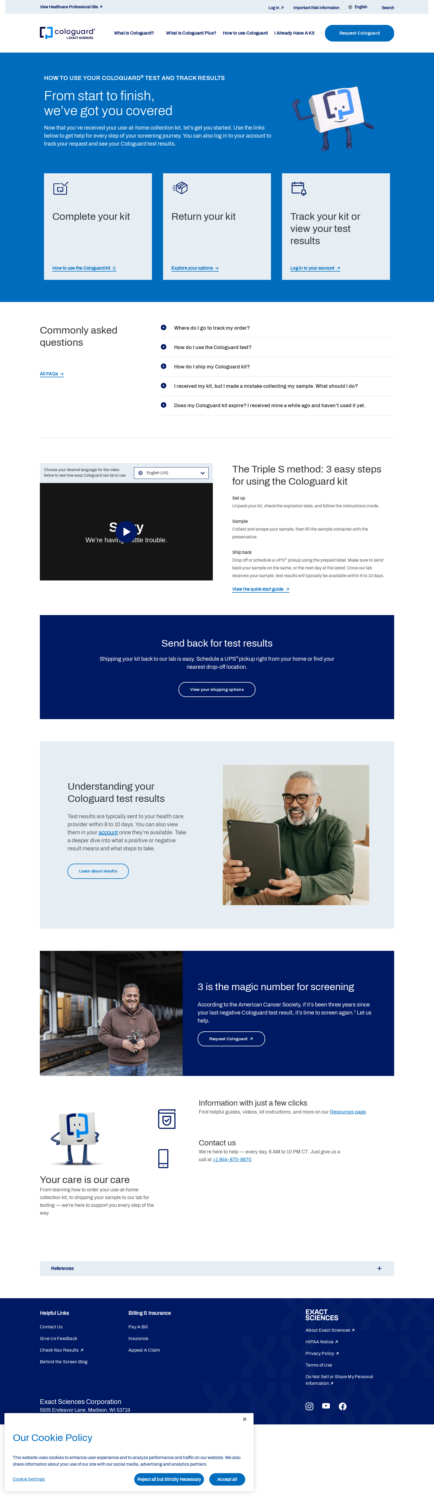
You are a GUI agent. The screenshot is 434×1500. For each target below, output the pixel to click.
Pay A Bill (138, 1328)
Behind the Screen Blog (64, 1363)
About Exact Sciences (328, 1331)
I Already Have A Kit (294, 33)
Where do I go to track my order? (205, 328)
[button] (217, 1270)
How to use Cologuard (245, 33)
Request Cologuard (359, 33)
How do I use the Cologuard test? (206, 347)
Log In (273, 8)
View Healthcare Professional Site (69, 7)
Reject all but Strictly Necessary (169, 1479)
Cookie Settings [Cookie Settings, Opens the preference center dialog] (29, 1479)
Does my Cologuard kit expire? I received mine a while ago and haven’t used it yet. (263, 405)
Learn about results (102, 872)
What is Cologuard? (134, 33)
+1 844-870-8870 (232, 1161)
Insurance (138, 1340)
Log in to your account (312, 268)
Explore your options (192, 268)
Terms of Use (319, 1366)
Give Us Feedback (58, 1340)
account (108, 833)
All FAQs (49, 373)
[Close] (245, 1419)
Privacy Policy (320, 1355)
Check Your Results (59, 1351)
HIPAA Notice (320, 1343)
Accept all (227, 1479)
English (361, 7)
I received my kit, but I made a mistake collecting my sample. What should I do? (259, 386)
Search (388, 8)
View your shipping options (217, 690)
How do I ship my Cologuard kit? (205, 366)
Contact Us (51, 1328)
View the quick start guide (258, 589)
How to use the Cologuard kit (81, 268)
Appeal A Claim (144, 1351)
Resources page (348, 1113)
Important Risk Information (316, 8)
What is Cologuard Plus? (191, 33)
